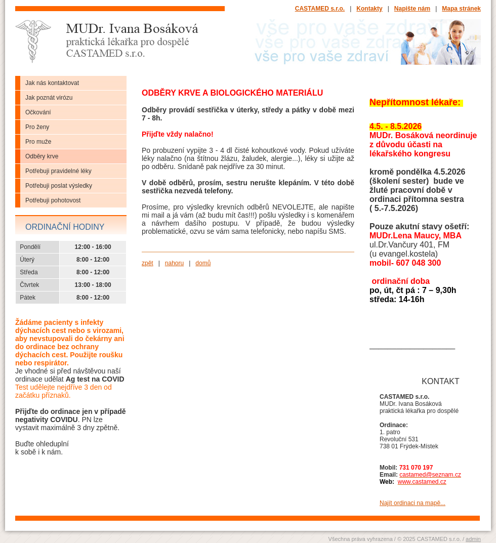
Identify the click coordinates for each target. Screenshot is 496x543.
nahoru (174, 263)
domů (203, 263)
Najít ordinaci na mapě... (412, 503)
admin (473, 539)
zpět (147, 263)
